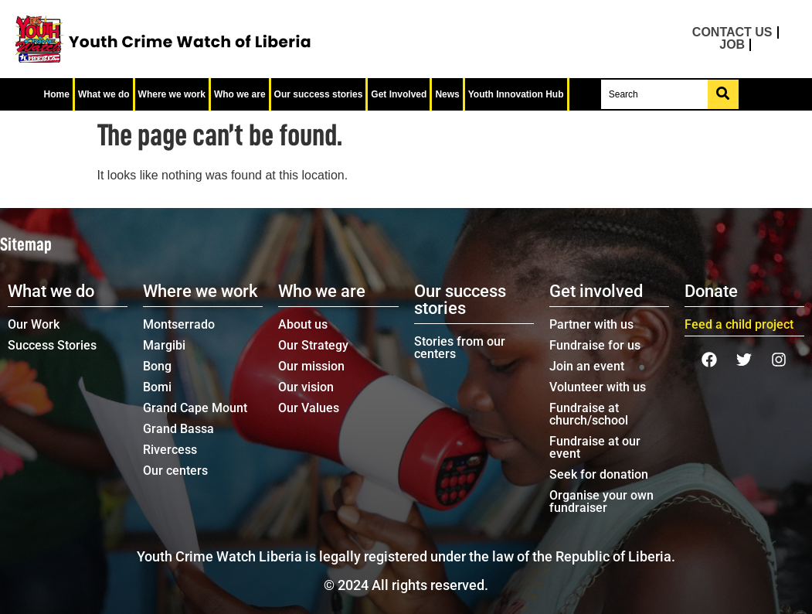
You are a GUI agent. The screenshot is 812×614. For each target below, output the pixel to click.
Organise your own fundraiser (601, 501)
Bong (157, 366)
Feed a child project (739, 324)
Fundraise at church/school (588, 414)
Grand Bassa (178, 428)
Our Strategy (313, 345)
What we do (104, 94)
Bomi (157, 387)
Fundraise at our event (594, 447)
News (447, 94)
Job (732, 45)
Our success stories (318, 94)
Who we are (240, 94)
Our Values (308, 408)
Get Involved (398, 94)
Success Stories (52, 345)
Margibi (164, 345)
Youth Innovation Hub (516, 94)
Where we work (172, 94)
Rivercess (170, 449)
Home (57, 94)
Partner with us (591, 324)
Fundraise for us (594, 345)
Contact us (732, 32)
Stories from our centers (459, 347)
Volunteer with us (597, 387)
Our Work (33, 324)
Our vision (306, 387)
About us (303, 324)
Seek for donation (598, 474)
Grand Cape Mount (195, 408)
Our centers (175, 470)
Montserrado (179, 324)
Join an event (586, 366)
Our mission (311, 366)
